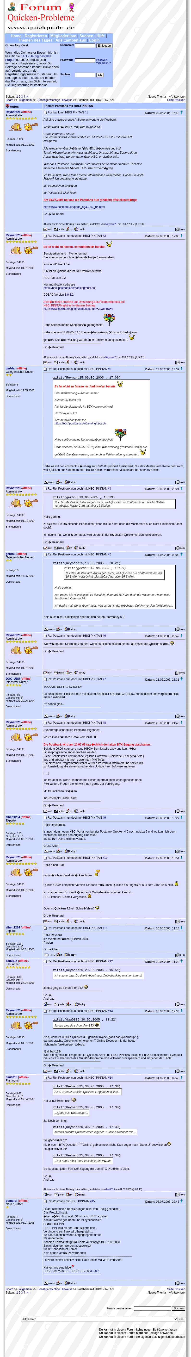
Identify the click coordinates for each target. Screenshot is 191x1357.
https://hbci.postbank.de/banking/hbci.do (69, 288)
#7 (104, 679)
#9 (104, 817)
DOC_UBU (13, 678)
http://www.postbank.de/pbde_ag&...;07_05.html (74, 207)
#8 (104, 722)
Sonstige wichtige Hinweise (54, 100)
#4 (109, 488)
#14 (110, 1077)
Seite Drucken (176, 100)
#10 (105, 857)
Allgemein (25, 100)
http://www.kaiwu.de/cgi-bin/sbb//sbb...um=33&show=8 (78, 309)
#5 (109, 554)
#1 (86, 112)
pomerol (11, 1200)
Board (9, 100)
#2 (104, 235)
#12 (110, 961)
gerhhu (11, 368)
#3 (109, 369)
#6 (104, 635)
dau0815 (11, 961)
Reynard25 (13, 112)
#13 (110, 1011)
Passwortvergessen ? (103, 61)
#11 (105, 928)
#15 (92, 1201)
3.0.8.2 (69, 294)
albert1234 (13, 817)
